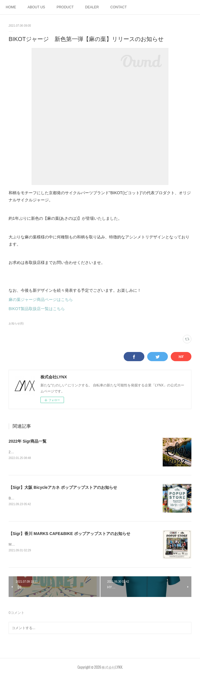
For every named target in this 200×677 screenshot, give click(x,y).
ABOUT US (36, 7)
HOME (11, 7)
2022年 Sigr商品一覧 (27, 441)
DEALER (92, 7)
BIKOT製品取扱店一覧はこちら (37, 308)
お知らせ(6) (16, 323)
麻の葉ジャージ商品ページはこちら (41, 299)
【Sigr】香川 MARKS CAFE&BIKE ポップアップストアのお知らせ (69, 534)
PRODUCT (65, 7)
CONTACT (118, 7)
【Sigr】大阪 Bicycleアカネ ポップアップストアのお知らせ (63, 487)
